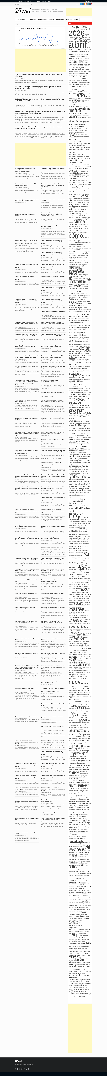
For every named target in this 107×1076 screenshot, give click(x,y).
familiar (84, 435)
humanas (78, 519)
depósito (87, 318)
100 (86, 27)
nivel (77, 674)
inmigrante (73, 539)
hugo (70, 519)
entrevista (75, 386)
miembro (70, 635)
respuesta (79, 838)
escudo (80, 392)
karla (75, 571)
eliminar (79, 366)
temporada (72, 928)
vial (89, 979)
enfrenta (80, 383)
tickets (84, 933)
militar (86, 637)
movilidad (74, 656)
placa (70, 740)
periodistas (83, 727)
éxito (81, 425)
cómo (76, 235)
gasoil (77, 467)
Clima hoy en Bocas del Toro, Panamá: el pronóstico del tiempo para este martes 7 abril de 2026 (52, 301)
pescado (81, 733)
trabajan (78, 943)
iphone (80, 555)
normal (85, 676)
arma (82, 113)
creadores (74, 284)
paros (77, 713)
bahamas (70, 143)
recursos (80, 822)
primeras (84, 771)
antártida (70, 98)
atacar (76, 126)
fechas (76, 439)
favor (83, 437)
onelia (70, 692)
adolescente (85, 60)
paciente (78, 702)
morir (71, 654)
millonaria (86, 640)
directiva (71, 343)
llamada (73, 588)
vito (74, 989)
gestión (77, 471)
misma (70, 646)
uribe (90, 964)
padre (86, 701)
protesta (80, 792)
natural (80, 668)
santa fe (87, 873)
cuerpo (78, 293)
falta (75, 436)
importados (78, 527)
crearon (83, 284)
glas (84, 473)
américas (82, 88)
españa (73, 394)
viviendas (84, 989)
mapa (82, 604)
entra (72, 385)
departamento (84, 316)
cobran (76, 224)
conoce (72, 254)
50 (76, 39)
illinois (83, 523)
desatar (85, 323)
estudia (77, 416)
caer (75, 172)
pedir (83, 719)
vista (86, 987)
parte (84, 713)
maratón (74, 605)
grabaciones (81, 479)
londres (78, 592)
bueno (71, 169)
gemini (70, 469)
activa (81, 53)
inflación (71, 536)
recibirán (80, 816)
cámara (75, 176)
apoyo (74, 104)
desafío (79, 320)
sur (74, 914)
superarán (71, 912)
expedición (84, 426)
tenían (84, 927)
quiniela (75, 807)
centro (75, 202)
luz (79, 596)
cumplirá (86, 295)
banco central (73, 147)
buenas (88, 166)
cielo (80, 209)
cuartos (75, 292)
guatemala (74, 486)
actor (81, 54)
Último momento (22, 19)
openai (85, 692)
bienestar (72, 156)
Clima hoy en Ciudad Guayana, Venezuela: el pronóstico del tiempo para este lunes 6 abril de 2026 (53, 476)
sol (69, 900)
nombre (82, 676)
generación (77, 469)
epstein (84, 386)
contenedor (82, 259)
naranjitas (88, 667)
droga (70, 355)
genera (73, 469)
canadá (71, 182)
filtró (90, 443)
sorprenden (71, 902)
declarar (81, 305)
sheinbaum (80, 890)
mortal (78, 654)
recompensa (84, 818)
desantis (88, 320)
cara (69, 189)
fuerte (75, 458)
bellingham (78, 152)
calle (70, 176)
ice (79, 521)
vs (86, 991)
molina (78, 649)
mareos (89, 605)
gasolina (81, 467)
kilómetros (77, 572)
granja (70, 483)
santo (82, 875)
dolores (76, 351)
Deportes (69, 19)
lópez (84, 592)
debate (78, 299)
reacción (79, 810)
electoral (78, 364)
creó (85, 286)
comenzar (80, 232)
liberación (77, 582)
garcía (70, 467)
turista (87, 958)
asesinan (87, 121)
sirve (70, 895)
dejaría (77, 311)
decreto (71, 307)
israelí (87, 557)
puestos (75, 803)
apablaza (87, 100)
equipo (77, 388)
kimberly (81, 573)
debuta (76, 301)
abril (78, 44)
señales (77, 884)
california (87, 175)
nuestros (85, 680)
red (84, 822)
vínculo (89, 983)
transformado (86, 946)
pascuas (75, 717)
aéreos (70, 66)
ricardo (72, 850)
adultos (87, 62)
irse (76, 557)
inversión (73, 550)
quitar (85, 807)
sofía (89, 897)
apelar (70, 103)
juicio (80, 566)
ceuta (87, 204)
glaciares (79, 473)
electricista (82, 364)
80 (89, 39)
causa (82, 198)
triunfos (83, 955)
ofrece (78, 690)
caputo (89, 188)
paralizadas (76, 711)
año (80, 95)
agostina (71, 69)
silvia (75, 893)
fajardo (76, 433)
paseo (79, 717)
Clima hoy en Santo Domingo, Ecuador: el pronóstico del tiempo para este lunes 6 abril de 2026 (27, 538)
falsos (72, 435)
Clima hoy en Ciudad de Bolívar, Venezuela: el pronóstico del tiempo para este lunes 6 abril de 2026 (27, 488)
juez (83, 564)
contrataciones (72, 262)
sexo (78, 888)
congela (77, 251)
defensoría (71, 309)
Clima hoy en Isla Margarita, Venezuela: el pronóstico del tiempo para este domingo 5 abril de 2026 (27, 765)
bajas (89, 143)
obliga (80, 685)
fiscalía (72, 448)
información (87, 536)
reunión (80, 844)
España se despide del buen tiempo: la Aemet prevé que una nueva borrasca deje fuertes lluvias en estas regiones (26, 452)
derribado (75, 320)
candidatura (76, 184)
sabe (71, 863)
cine (88, 213)
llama (70, 588)
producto (81, 780)
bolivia (71, 163)
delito (90, 311)
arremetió (84, 115)
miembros (74, 635)
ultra (75, 962)
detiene (86, 333)
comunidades (87, 242)
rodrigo (86, 854)
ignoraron (70, 523)
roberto (70, 854)
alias (84, 79)
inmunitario (78, 539)
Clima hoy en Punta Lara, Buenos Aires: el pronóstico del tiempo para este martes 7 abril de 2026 (26, 301)
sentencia (86, 884)
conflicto (72, 252)
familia (79, 435)
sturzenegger (75, 905)
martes (77, 609)
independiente (73, 534)
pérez (80, 725)
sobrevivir (74, 897)
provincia (73, 793)
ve (72, 971)
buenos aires (81, 168)
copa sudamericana (76, 270)
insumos (82, 541)
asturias (82, 125)
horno (83, 512)
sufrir (84, 909)
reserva (79, 834)
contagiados (77, 259)
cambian (89, 176)
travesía (73, 953)
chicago (70, 208)
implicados (80, 525)
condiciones (79, 246)
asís (80, 122)
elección (72, 364)
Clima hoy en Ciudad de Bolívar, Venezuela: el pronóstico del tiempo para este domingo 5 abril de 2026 (53, 765)
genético (70, 471)
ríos (78, 852)
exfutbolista (81, 423)
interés (71, 545)
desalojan (83, 320)
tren (86, 953)
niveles (81, 674)
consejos (70, 255)
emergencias (78, 370)
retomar (73, 844)
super (78, 911)
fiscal (84, 447)
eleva (70, 366)
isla (80, 557)
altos (70, 84)
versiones (86, 977)
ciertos (77, 213)
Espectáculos (60, 19)
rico (76, 850)
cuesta (82, 293)
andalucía (84, 91)
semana (74, 882)
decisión (79, 304)
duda (76, 355)
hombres (86, 508)
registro (79, 826)
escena (86, 390)
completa (76, 239)
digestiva (75, 339)
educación (72, 360)
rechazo (70, 816)
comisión (85, 234)
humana (74, 519)
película (81, 722)
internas (70, 548)
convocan (79, 264)
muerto (82, 658)
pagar (81, 703)
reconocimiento (77, 820)
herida (84, 495)
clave (85, 219)
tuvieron (70, 960)
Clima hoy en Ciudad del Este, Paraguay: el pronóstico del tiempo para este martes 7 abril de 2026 (26, 324)
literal (85, 586)
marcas (78, 605)
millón (79, 639)
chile (74, 208)
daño (86, 297)
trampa (70, 946)
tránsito (79, 948)
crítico (76, 290)
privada (86, 775)
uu (73, 968)
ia (72, 521)
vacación (76, 968)
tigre (89, 935)
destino (75, 329)
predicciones (81, 757)
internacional (75, 546)
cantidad (89, 184)
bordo (89, 162)
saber (75, 863)
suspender (84, 914)
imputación (88, 529)
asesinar (70, 122)
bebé (88, 151)
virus (77, 987)
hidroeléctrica (74, 500)
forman (86, 450)
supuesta (88, 912)
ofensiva (78, 688)
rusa (73, 861)
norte (71, 678)
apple (80, 104)
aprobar (84, 104)
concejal (70, 244)
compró (83, 240)
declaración (73, 305)
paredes (81, 711)
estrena (82, 415)
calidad (78, 175)
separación (71, 886)
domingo (80, 351)
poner (80, 750)
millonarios (71, 641)
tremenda (82, 953)
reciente (84, 816)
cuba (79, 292)
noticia (79, 678)
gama (80, 464)
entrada (78, 384)
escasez (83, 390)
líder (87, 584)
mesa (73, 629)
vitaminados (71, 989)
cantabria (84, 184)
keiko (86, 571)
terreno (73, 931)
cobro (82, 224)
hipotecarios (78, 502)
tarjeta (82, 918)
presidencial (81, 764)
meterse (89, 629)
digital (79, 339)
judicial (76, 565)
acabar (74, 49)
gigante (87, 471)
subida (86, 905)
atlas (70, 130)
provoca (89, 794)
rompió (74, 857)
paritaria (70, 713)
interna (78, 544)
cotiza (88, 280)
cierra (82, 211)
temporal (78, 927)
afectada (70, 67)
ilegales (79, 523)
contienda (87, 259)
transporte (78, 950)
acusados (78, 58)
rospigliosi (88, 857)
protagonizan (71, 792)
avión (89, 140)
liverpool (88, 586)
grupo (89, 483)
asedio (80, 119)
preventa (87, 769)
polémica (72, 748)
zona (80, 996)
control (82, 262)
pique (73, 738)
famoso (74, 437)
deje (80, 311)
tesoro (87, 931)
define (82, 309)
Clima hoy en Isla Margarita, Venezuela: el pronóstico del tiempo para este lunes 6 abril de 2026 (27, 476)
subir (70, 907)
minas (74, 641)
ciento (76, 211)
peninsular (83, 723)
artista (70, 119)
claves (71, 222)
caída (83, 173)
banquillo (74, 149)
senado (83, 883)
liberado (83, 582)
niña (70, 674)
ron (77, 857)
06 (75, 27)
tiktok (73, 937)
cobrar (80, 224)
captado (70, 187)
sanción (80, 871)
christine (75, 209)
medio (71, 623)
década (80, 301)
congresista (81, 251)
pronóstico (78, 786)
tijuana (70, 937)
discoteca (88, 342)
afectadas (75, 68)
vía (75, 979)
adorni (78, 61)
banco (84, 145)
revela (71, 846)
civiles (76, 217)
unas (77, 962)
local (70, 592)
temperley (85, 926)
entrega (87, 385)
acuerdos (83, 56)
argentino (75, 111)
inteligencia (76, 543)
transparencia (72, 950)
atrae (75, 130)
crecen (86, 284)
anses (87, 96)
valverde (88, 969)
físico (77, 449)
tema (79, 922)
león (74, 580)
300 (85, 37)
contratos (77, 262)
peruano (71, 733)
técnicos (73, 920)
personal (81, 731)
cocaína (86, 224)
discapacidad (83, 343)
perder (74, 725)
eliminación (75, 366)
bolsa (74, 162)
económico (82, 357)
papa (81, 710)
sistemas (81, 895)
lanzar (75, 578)
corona (83, 274)
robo (73, 854)
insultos (78, 541)
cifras (82, 213)
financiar (88, 445)
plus (89, 743)
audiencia (79, 130)
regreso (71, 828)
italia (70, 559)
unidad (84, 962)
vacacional (80, 968)
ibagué (74, 521)
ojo (84, 690)
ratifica (73, 810)
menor (71, 625)
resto (83, 838)
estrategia (71, 415)
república (85, 831)
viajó (87, 979)
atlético (72, 130)
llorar (78, 590)
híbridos (70, 500)
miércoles (81, 635)
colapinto (71, 226)
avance (86, 138)
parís (90, 711)
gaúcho (89, 467)
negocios (84, 670)
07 (78, 27)
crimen (70, 288)
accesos (70, 51)
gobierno (78, 476)
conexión (84, 248)
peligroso (89, 722)
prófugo (70, 782)
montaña (71, 650)
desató (89, 323)
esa (89, 388)
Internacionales (42, 19)
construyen (71, 257)
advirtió (87, 64)
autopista (85, 136)
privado (71, 777)
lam (76, 576)
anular (70, 100)
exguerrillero (87, 423)
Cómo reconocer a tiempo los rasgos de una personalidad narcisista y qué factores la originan (26, 214)
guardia (75, 484)
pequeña (70, 725)
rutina (86, 861)
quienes (85, 805)
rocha (78, 854)
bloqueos (76, 158)
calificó (82, 175)
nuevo (76, 682)
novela (83, 678)
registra (71, 826)
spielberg (77, 903)
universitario (80, 964)
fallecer (79, 433)
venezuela (75, 975)
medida (84, 621)
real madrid (78, 812)
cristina (82, 288)
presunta (84, 767)
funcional (76, 460)
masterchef (83, 614)
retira (88, 842)
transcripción (75, 946)
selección (82, 880)
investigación (85, 550)
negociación (75, 670)
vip (72, 987)
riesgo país (87, 850)
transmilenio (84, 948)
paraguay (71, 712)
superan (85, 911)
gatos (87, 467)
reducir (70, 824)
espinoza (71, 398)
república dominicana (77, 833)
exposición (83, 430)
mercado (81, 626)
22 (73, 37)
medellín (72, 619)
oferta (81, 688)
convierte (71, 264)
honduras (77, 510)
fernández (83, 441)
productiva (75, 780)
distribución (79, 346)
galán (70, 464)
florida (81, 449)
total (74, 941)
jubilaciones (71, 564)
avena (82, 140)
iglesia (89, 521)
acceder (84, 49)
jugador (71, 567)
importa (84, 525)
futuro (79, 462)
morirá (75, 654)
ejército (77, 363)
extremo (88, 431)
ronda (79, 857)
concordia (74, 244)
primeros (82, 773)
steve (84, 903)
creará (80, 284)
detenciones (82, 331)
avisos (74, 141)
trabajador (73, 943)
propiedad (78, 788)
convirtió (75, 264)
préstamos (74, 767)
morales (79, 652)
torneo (88, 939)
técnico (70, 920)
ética (81, 418)
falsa (70, 435)
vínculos (71, 985)
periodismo (72, 727)
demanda (76, 313)
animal (85, 93)
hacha (73, 492)
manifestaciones (72, 602)
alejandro (72, 77)
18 (86, 29)
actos (89, 54)
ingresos (86, 538)
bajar (85, 143)
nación (77, 665)
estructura (73, 416)
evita (70, 423)
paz (71, 720)
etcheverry (78, 418)
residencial (89, 834)
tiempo (75, 935)
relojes (88, 827)
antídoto (80, 98)
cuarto (70, 292)
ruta (82, 861)
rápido (87, 809)
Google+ (86, 4)
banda (89, 147)
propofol (86, 788)
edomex (86, 359)
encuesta (88, 379)
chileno (77, 208)
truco (86, 955)
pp (87, 752)
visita (83, 987)
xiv (83, 994)
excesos (77, 423)
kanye (72, 571)
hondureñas (83, 509)
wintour (77, 994)
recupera (70, 822)
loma (75, 592)
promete (87, 784)
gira (72, 473)
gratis (73, 483)
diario (78, 337)
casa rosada (73, 196)
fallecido (83, 433)
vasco (70, 971)
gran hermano (74, 481)
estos (88, 412)
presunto (70, 769)
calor (72, 176)
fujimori (82, 458)
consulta (85, 257)
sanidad (71, 873)
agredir (75, 69)
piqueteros (76, 738)
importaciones (71, 527)
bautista (81, 151)
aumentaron (81, 132)
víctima (72, 981)
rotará (72, 859)
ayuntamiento (85, 141)
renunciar (81, 829)
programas (83, 782)
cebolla (75, 200)
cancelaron (83, 182)
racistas (73, 809)
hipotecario (71, 501)
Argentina (44, 1)
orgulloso (85, 697)
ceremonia (76, 204)
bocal (86, 158)
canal (74, 182)
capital (82, 186)
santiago (76, 875)
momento (86, 648)
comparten (71, 238)
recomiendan (78, 818)
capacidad (78, 186)
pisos (83, 738)
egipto (70, 362)
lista (82, 586)
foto (78, 452)
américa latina (77, 88)
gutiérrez (87, 488)
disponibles (87, 344)
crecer (89, 284)
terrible (76, 931)
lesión (76, 580)
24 (76, 37)
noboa (84, 674)
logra (73, 592)
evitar (73, 423)
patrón (89, 717)
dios (77, 341)
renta (70, 829)
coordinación (76, 266)
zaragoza (70, 996)
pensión (87, 724)
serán (75, 886)
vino (74, 985)
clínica (87, 222)
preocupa (83, 758)
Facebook (83, 4)
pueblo (84, 799)
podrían (88, 746)
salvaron (73, 869)
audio (83, 130)
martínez (87, 610)
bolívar (86, 161)
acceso (89, 49)
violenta (70, 987)
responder (84, 836)
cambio (73, 178)
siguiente (89, 892)
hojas (88, 506)
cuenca (83, 292)
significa (84, 892)
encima (75, 377)
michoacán (85, 633)
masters (87, 614)
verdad (74, 978)
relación (85, 827)
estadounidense (85, 405)
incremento (77, 532)
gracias (86, 479)
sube (83, 905)
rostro (70, 859)
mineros (87, 641)
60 (81, 39)
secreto (70, 876)
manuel (77, 604)
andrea (72, 93)
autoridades (73, 138)
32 (88, 37)
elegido (86, 364)
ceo (82, 202)
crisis (78, 288)
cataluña (74, 198)
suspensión (78, 916)
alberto (74, 73)
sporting (80, 903)
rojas (78, 856)
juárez (87, 563)
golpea (71, 479)
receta (71, 814)
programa (76, 782)
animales (89, 93)
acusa (88, 56)
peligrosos (71, 723)
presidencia (73, 764)
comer (85, 232)
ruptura (70, 861)
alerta (82, 77)
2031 (70, 37)
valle (81, 970)
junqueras (71, 569)
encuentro (83, 379)
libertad (87, 582)
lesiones (79, 580)
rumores (87, 859)
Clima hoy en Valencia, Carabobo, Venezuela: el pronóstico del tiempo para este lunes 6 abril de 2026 (53, 499)
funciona (71, 460)
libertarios (71, 584)
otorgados (88, 699)
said (79, 863)
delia (82, 311)
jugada (87, 565)
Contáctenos (89, 1)
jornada (85, 561)
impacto (75, 525)
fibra (81, 443)
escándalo (77, 390)
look (81, 592)
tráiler (82, 944)
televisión (73, 922)
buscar (73, 170)
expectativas (79, 426)
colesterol (71, 228)
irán (87, 554)
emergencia (72, 370)
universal (88, 962)
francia (71, 454)
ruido (79, 859)
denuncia (85, 314)
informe (70, 538)
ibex (77, 521)
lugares (80, 594)
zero (77, 996)
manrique (81, 602)
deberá (85, 299)
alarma (89, 71)
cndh (70, 224)
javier (87, 559)
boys (78, 164)
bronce (73, 166)
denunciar (73, 317)
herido (72, 497)
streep (70, 905)
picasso (78, 736)
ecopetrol (73, 359)
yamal (86, 994)
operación (73, 694)
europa (77, 421)
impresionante (71, 529)
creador (70, 284)
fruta (89, 456)
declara (89, 303)
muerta (88, 656)
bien (83, 154)
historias (77, 503)
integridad (86, 541)
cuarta (88, 290)
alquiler (85, 80)
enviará (79, 386)
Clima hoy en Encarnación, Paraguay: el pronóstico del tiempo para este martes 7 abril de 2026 (52, 324)
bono (81, 162)
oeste (74, 688)
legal (89, 578)
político (70, 750)
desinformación (73, 327)
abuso (70, 49)
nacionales (71, 667)
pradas (71, 755)
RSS (84, 4)
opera (89, 692)
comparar (63, 48)
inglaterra (74, 538)
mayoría (81, 617)
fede (79, 439)
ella (69, 368)
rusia (76, 861)
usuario (88, 966)
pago (86, 704)
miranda (77, 645)
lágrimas (70, 576)
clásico (72, 219)
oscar (81, 699)
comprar (78, 241)
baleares (74, 145)
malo (81, 598)
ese (90, 392)
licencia (80, 584)
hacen (89, 490)
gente (73, 471)
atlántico (87, 128)
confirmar (78, 250)
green (80, 483)
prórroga (80, 790)
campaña (73, 180)
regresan (86, 826)
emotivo (77, 371)
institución (74, 541)
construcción (85, 255)
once (87, 690)
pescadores (85, 733)
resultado (76, 841)
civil (74, 217)
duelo (79, 355)
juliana (85, 567)
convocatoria (84, 264)
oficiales (70, 690)
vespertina (71, 979)
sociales (82, 897)
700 (88, 39)
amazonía (87, 84)
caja (86, 173)
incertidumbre (83, 531)
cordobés (80, 274)
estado (80, 400)
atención (79, 128)
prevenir (82, 769)
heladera (78, 495)
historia (72, 503)
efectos (87, 360)
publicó (81, 799)
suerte (78, 909)
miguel (70, 637)
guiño (77, 488)
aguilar (79, 71)
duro (72, 357)
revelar (86, 845)
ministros (81, 643)
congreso (87, 252)
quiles (70, 807)
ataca (74, 126)
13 (76, 29)
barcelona (85, 149)
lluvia (83, 590)
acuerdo (77, 56)
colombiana (86, 228)
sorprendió (76, 902)
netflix (70, 672)
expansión (71, 426)
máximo (88, 615)
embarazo (80, 368)
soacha (70, 897)
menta (88, 625)
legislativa (71, 580)
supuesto (71, 914)
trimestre (78, 955)
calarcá (71, 175)
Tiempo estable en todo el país (49, 812)
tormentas (84, 939)
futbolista (75, 462)
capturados (80, 187)
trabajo (87, 942)
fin (70, 445)
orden (89, 696)
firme (81, 447)
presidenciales (71, 765)
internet (74, 548)
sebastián (87, 875)
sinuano (88, 893)
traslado (79, 951)
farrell (80, 437)
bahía (74, 143)
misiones (87, 645)
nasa (76, 668)
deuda (71, 335)
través (70, 953)
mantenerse (71, 604)
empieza (81, 371)
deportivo (84, 318)
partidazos (71, 715)
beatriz (84, 151)
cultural (78, 295)
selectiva (86, 880)
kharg (70, 572)
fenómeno (77, 441)
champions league (78, 206)
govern (77, 479)
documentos (76, 349)
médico (77, 620)
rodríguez (73, 856)
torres (71, 941)
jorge (79, 561)
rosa (82, 857)
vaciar (86, 968)
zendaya (74, 996)
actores (86, 54)
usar (79, 966)
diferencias (71, 339)
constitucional (80, 255)
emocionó (73, 371)
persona (74, 730)
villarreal (86, 983)
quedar (71, 805)
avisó (72, 141)
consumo (72, 259)
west (70, 995)
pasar (71, 717)
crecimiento (71, 286)
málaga (74, 598)
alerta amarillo (88, 77)
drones (73, 355)
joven (74, 562)
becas (73, 152)
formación (81, 450)
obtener (79, 686)
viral (75, 987)
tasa (86, 918)
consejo (85, 253)
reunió (76, 844)
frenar (85, 454)
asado (73, 119)
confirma (71, 250)
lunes (74, 596)
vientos (76, 983)
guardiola (85, 484)
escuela (85, 392)
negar (70, 670)
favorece (85, 437)
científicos (72, 211)
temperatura (73, 924)
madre (83, 596)
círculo (73, 215)
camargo (80, 177)
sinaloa (84, 894)
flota (85, 449)
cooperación (71, 266)
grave (77, 483)
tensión (72, 929)
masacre (77, 612)
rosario (84, 857)
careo (81, 190)
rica (88, 848)
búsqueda (83, 171)
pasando (89, 715)
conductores (78, 248)
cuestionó (71, 295)
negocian (80, 670)
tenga (81, 927)
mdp (85, 617)
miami (81, 633)
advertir (76, 64)
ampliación (87, 90)
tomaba (72, 939)
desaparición (72, 324)
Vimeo (88, 4)
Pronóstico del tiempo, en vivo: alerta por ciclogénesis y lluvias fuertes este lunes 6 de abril (52, 418)
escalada (71, 390)
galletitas (73, 464)
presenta (75, 762)
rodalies (83, 854)
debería (88, 299)
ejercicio (73, 362)
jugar (74, 567)
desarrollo (78, 324)
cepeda (86, 202)
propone (70, 790)
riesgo (80, 850)
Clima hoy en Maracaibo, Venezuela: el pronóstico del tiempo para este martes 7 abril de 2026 (26, 278)
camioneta (87, 179)
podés (85, 746)
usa (77, 966)
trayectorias (77, 953)
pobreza (70, 746)
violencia (84, 985)
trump (74, 957)
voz (84, 991)
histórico (72, 505)
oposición (85, 696)
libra (74, 584)
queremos (81, 805)
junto (78, 569)
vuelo (71, 993)
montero (71, 652)
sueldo (78, 907)
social (78, 897)
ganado (83, 464)
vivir (88, 989)
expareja (74, 426)
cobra (72, 224)
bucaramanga (83, 166)
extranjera (80, 431)
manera (87, 600)
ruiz (81, 859)
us (75, 966)
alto (88, 82)
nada (80, 667)
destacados (71, 329)
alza (83, 84)
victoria (77, 981)
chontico (86, 207)
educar (81, 360)
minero (84, 641)
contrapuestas (83, 260)
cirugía (76, 215)
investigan (77, 552)
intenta (83, 543)
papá (84, 710)
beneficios (72, 154)
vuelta (75, 993)
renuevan (73, 829)
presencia (71, 762)
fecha (71, 439)
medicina (70, 621)
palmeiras (87, 706)
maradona (71, 605)
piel (84, 736)
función (85, 458)
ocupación (71, 688)
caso (84, 196)
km (90, 573)
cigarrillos (85, 213)
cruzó (85, 290)
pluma (86, 743)
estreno (87, 415)
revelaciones (76, 846)
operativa (87, 694)
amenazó (71, 88)
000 (71, 27)
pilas (86, 736)
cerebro (71, 204)
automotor (76, 136)
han (80, 494)
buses (79, 171)
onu (78, 692)
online (75, 692)
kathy (80, 571)
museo (70, 665)
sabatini (89, 861)
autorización (81, 138)
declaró (85, 305)
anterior (73, 98)
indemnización (82, 532)
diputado (81, 341)
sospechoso (71, 903)
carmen (76, 192)
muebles (83, 656)
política (89, 748)
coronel (86, 274)
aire (85, 71)
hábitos (76, 490)
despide (80, 327)
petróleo (86, 735)
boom (84, 162)
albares (70, 73)
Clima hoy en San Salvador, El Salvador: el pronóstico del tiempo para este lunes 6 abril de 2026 (53, 526)
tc (88, 918)
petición (75, 735)
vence (71, 973)
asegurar (74, 120)
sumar (73, 911)
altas (81, 82)
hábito (72, 490)
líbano (73, 582)
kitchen (86, 573)
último (71, 962)
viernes (80, 983)
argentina (82, 108)
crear (77, 284)
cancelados (78, 182)
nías (77, 672)
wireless (80, 994)
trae (73, 944)
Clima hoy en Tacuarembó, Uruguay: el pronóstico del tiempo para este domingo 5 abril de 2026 (27, 742)
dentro (79, 315)
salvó (76, 869)
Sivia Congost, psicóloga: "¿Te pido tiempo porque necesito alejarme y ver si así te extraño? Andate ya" (26, 623)
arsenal (87, 115)
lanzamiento (71, 578)
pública (70, 799)
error (83, 388)
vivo (71, 990)
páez (70, 704)
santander (71, 875)
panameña (88, 708)
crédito (77, 285)
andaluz (88, 91)
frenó (90, 454)
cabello (86, 171)
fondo (88, 449)
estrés (70, 416)
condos (83, 246)
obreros (75, 686)
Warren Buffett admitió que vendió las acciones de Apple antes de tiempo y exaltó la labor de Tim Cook (27, 418)
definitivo (89, 309)
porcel (70, 752)
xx (84, 994)
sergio (78, 886)
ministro (77, 643)
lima (73, 586)
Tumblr (90, 4)
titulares (86, 937)
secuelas (77, 876)
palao (80, 706)
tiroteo (81, 937)
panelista (74, 709)
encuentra (72, 379)
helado (81, 495)
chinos (80, 207)
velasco (83, 971)
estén (84, 413)
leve (86, 580)
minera (81, 641)
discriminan (71, 344)
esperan (85, 396)
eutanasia (87, 421)
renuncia (77, 829)
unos (84, 964)
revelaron (70, 848)
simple (80, 893)
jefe (69, 561)
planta (84, 740)
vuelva (78, 993)
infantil (87, 534)
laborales (84, 574)
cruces (82, 290)
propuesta (75, 790)
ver (70, 977)
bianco (80, 154)
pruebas (71, 798)
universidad (73, 964)
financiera (71, 447)
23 (74, 37)
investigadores (72, 552)
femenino (73, 441)
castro (89, 196)
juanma (84, 562)
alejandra (85, 75)
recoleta (71, 818)
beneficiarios (83, 152)
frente (72, 456)
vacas (84, 968)
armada (86, 113)
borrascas (74, 164)
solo (77, 899)
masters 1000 (73, 615)
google (74, 479)
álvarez (77, 84)
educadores (77, 360)
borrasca (70, 164)
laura (79, 578)
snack (90, 895)
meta (76, 629)
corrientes (75, 276)
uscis (81, 966)
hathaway (85, 494)
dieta (83, 337)
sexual (81, 888)
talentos (87, 916)
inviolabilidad (71, 555)
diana (75, 337)
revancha (84, 844)
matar (78, 615)
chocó (83, 207)
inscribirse (83, 539)
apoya (89, 102)
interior (75, 545)
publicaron (74, 799)
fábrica (70, 433)
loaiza (88, 590)
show (85, 890)
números (72, 685)
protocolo (86, 792)
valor (84, 970)
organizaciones (79, 698)
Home (16, 1074)
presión (87, 765)
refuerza (83, 824)
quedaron (76, 805)
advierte (82, 64)
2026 (77, 33)
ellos (72, 368)
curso (89, 295)
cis (78, 215)
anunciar (76, 100)
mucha (80, 656)
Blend (38, 1)
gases (74, 467)
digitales (84, 339)
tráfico (75, 944)
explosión (74, 430)
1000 (89, 27)
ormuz (77, 700)
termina (81, 929)
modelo (86, 647)
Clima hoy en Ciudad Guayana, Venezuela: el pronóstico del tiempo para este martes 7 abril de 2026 (52, 266)
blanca (80, 156)
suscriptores (77, 914)
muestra (88, 658)
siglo (81, 892)
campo (85, 180)
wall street (83, 993)
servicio (87, 886)
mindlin (77, 641)
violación (78, 985)
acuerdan (73, 56)
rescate (74, 834)
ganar (84, 465)
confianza (88, 248)
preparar (81, 760)
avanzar (72, 139)
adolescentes (71, 62)
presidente (80, 765)
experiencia (72, 428)
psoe (88, 798)
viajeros (84, 979)
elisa (84, 366)
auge (86, 130)
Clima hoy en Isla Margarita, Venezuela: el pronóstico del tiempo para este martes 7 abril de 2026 (52, 254)
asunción (70, 126)
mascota (78, 614)
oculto (86, 687)
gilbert (70, 473)
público (78, 799)
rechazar (82, 814)
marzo (73, 612)
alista (70, 80)
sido (73, 892)
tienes (83, 935)
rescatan (70, 834)
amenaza (76, 86)
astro (87, 122)
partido (76, 715)
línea (80, 586)
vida (81, 981)
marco (86, 605)
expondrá (78, 430)
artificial (89, 117)
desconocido (74, 325)
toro (69, 941)
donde (83, 353)
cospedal (88, 278)
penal (74, 724)
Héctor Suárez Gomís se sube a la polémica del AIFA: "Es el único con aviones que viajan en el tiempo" (53, 667)
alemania (77, 77)
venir (83, 975)
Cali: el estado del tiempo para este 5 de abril (52, 726)
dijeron (88, 339)
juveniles (89, 569)
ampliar (70, 91)
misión (81, 645)
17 (84, 29)
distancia (73, 346)
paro (74, 714)
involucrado (76, 555)
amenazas (83, 86)
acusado (72, 58)
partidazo (88, 713)
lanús (81, 576)
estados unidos (75, 403)
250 (77, 37)
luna (89, 594)
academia (78, 49)
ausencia (84, 134)
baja (82, 143)
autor (88, 136)
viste (88, 987)
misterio (73, 647)
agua (76, 71)
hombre (78, 507)
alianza (79, 79)
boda (89, 158)
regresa (82, 826)
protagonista (85, 790)
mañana (75, 600)
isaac (78, 557)
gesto (81, 471)
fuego (70, 458)
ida (81, 521)
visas (80, 987)
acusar (87, 58)
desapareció (81, 322)
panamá (81, 707)
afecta (87, 66)
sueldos (83, 907)
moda (82, 647)
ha (70, 490)
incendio (75, 530)
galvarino (77, 464)
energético (71, 381)
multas (80, 661)
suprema (78, 912)
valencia (77, 970)
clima (79, 221)
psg (74, 797)
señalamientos (72, 884)
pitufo (85, 738)
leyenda (70, 582)
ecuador (79, 359)
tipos (75, 937)
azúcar (89, 141)
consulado (80, 257)
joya (78, 563)
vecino (75, 971)
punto (83, 803)
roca (75, 854)
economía (77, 357)
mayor (71, 617)
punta (79, 803)
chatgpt (87, 206)
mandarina (80, 600)
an (76, 91)
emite (70, 371)
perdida (77, 725)
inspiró (70, 541)
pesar (74, 733)
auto (71, 135)
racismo (70, 809)
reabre (76, 811)
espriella (86, 398)
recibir (75, 816)
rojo (81, 856)
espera (76, 396)
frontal (79, 456)
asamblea (77, 119)
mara (88, 604)
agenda (82, 67)
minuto (85, 643)
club (89, 222)
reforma (77, 824)
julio (89, 567)
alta (78, 82)
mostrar (82, 654)
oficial (86, 688)
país (76, 705)
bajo (71, 145)
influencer (77, 536)
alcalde (79, 73)
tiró (77, 937)
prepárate (88, 760)
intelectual (71, 543)
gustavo (82, 488)
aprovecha (88, 104)
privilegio (75, 777)
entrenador (71, 386)
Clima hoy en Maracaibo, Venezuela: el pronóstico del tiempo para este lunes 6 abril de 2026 (27, 511)
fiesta (84, 443)
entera (70, 385)
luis (83, 594)
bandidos (70, 149)
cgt (88, 204)
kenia (88, 571)
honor (87, 509)
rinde (73, 852)
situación (85, 895)
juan (81, 563)
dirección (86, 341)
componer (85, 238)
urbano (87, 964)
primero (74, 773)
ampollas (74, 91)
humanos (87, 519)
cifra (80, 213)
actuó (70, 56)
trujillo (89, 955)
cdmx (71, 200)
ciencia (83, 209)
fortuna (74, 452)
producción (71, 780)
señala (88, 883)
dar (71, 299)
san (78, 869)
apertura (78, 102)
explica (87, 428)
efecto (84, 360)
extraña (76, 431)
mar (85, 604)
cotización (77, 282)
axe (77, 141)
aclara (87, 51)
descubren (81, 325)
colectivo (83, 226)
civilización (80, 217)
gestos (83, 471)
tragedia (79, 944)
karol (77, 571)
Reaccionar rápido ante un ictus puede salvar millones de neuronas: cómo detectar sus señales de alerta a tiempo (52, 214)
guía (74, 488)
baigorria (78, 143)
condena (79, 244)
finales (85, 445)
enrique (84, 383)
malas (78, 598)
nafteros (84, 667)
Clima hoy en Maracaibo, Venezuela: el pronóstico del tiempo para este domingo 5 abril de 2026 (53, 789)
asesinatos (74, 122)
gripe (86, 482)
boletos (79, 161)
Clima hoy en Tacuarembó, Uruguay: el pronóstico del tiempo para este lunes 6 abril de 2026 (53, 464)
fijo (88, 443)
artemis (73, 116)
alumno (73, 84)
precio (78, 754)
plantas (87, 740)
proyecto (80, 795)
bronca (70, 166)
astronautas (74, 124)
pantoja (77, 709)
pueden (72, 801)
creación (88, 282)
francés (84, 452)
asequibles (82, 121)
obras (72, 686)
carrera (85, 191)
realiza (82, 812)
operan (83, 694)
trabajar (82, 943)
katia (83, 571)
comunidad (78, 242)
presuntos (76, 769)
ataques (72, 128)
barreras (74, 151)
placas (73, 740)
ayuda (80, 141)
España (49, 1)
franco (75, 454)
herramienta (86, 497)
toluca (89, 937)
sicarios (70, 892)
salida (78, 865)
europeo (81, 421)
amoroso (79, 90)
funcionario (82, 460)
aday (70, 60)
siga (79, 892)
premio (77, 758)
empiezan (85, 371)
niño (73, 674)
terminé (70, 931)
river (82, 852)
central (71, 202)
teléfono (83, 920)
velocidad (88, 971)
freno (88, 454)
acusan (83, 58)
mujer (73, 660)
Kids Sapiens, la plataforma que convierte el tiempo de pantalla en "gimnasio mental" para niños (52, 402)
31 (86, 37)
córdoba (73, 274)
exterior (87, 430)
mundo (82, 662)
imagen (88, 523)
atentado (84, 128)
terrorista (84, 931)
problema (73, 778)
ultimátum (79, 959)
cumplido (82, 295)
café (79, 173)
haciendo (81, 492)
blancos (87, 156)
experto (78, 428)
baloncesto (79, 145)
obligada (88, 685)
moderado (75, 648)
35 (89, 37)
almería (78, 80)
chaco (70, 206)
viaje (81, 979)
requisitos (87, 833)
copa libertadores (76, 267)
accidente (76, 51)
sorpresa (80, 902)
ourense (70, 701)
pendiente (78, 724)
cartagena (71, 194)
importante (83, 527)
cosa (84, 278)
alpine (82, 80)
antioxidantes (85, 98)
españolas (88, 394)
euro (72, 420)
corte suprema (78, 278)
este (75, 411)
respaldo (75, 836)
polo (77, 750)
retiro (70, 844)
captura (75, 188)
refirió (73, 824)
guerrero (71, 488)
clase (70, 219)
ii (73, 523)
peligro (85, 722)
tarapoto (73, 918)
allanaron (73, 80)
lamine (78, 576)
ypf (88, 995)
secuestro (86, 877)
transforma (82, 946)
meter (85, 629)
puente (86, 801)
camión (83, 179)
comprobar (87, 240)
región (87, 824)
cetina (84, 204)
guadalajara (71, 484)
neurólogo (74, 672)
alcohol (77, 75)
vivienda (78, 989)
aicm (82, 71)
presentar (80, 762)
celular (88, 200)
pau (69, 720)
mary (70, 612)
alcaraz (73, 75)
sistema (75, 895)
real (74, 812)
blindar (71, 158)
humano (82, 519)
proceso (87, 779)
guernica (81, 486)
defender (75, 307)
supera (81, 911)
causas (86, 198)
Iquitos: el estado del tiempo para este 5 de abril (27, 716)
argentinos (74, 113)
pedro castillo (72, 722)
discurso (75, 344)
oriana (89, 697)
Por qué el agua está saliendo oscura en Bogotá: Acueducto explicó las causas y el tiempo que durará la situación (25, 170)
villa (83, 983)
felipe (70, 441)
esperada (81, 396)
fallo (87, 433)
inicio (70, 539)
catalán (70, 198)
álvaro (81, 84)
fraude (81, 454)
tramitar (84, 944)
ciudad (82, 215)
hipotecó (85, 502)
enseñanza (88, 382)
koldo (71, 574)
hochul (83, 506)
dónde (78, 353)
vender (83, 973)
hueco (82, 517)
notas (74, 678)
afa (84, 65)
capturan (85, 187)
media (76, 619)
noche (72, 676)
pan (76, 708)
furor (88, 460)
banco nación (83, 147)
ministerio (72, 643)
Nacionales (32, 19)
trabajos (70, 944)
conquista (77, 253)
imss (70, 531)
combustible (79, 230)
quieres (88, 805)
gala (89, 462)
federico (87, 439)
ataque (81, 126)
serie (82, 886)
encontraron (82, 377)
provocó (70, 796)
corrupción (82, 276)
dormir (87, 353)
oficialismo (74, 690)
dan (75, 297)
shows (88, 890)
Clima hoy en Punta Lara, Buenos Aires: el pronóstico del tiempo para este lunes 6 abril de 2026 (53, 511)
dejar (71, 311)
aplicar (86, 102)
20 (88, 29)
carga (84, 190)
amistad (88, 88)
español (82, 394)
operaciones (79, 694)
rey (86, 848)
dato (75, 299)
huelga (86, 517)
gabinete (85, 462)
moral (75, 652)
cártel (75, 194)
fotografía (81, 452)
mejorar (80, 623)
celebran (82, 200)
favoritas (89, 437)
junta (74, 569)
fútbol (70, 462)
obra (69, 686)
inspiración (88, 539)
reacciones (71, 812)
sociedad (86, 897)
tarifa (79, 918)
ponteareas (84, 750)
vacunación (71, 969)
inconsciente (72, 532)
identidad (84, 521)
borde (86, 162)
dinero (72, 340)
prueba (86, 796)
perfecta (84, 725)
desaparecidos (74, 322)
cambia (85, 176)
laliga (73, 576)
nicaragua (80, 672)
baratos (78, 149)
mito (79, 646)
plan (77, 740)
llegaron (89, 588)
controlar (86, 262)
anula (89, 98)
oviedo (73, 701)
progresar (87, 782)
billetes (77, 156)
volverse (75, 991)
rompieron (71, 857)
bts (79, 166)
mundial (73, 662)
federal (82, 439)
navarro (83, 668)
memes (88, 623)
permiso (71, 729)
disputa (70, 346)
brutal (76, 166)
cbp (89, 198)
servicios (70, 888)
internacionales (85, 547)
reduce (88, 822)
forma (76, 450)
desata (82, 323)
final (81, 444)
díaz (81, 337)
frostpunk (86, 456)
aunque (80, 134)
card (78, 190)
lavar (82, 578)
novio (86, 678)
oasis (77, 685)
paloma (70, 708)
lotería (70, 594)
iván (75, 559)
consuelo (75, 257)
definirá (85, 309)
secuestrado (81, 876)
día (80, 334)
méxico (74, 632)
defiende (77, 309)
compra (72, 241)
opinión (81, 696)
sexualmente (72, 890)
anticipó (77, 98)
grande (87, 481)
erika (81, 388)
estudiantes (82, 416)
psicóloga (78, 798)
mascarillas (72, 614)
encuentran (77, 379)
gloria (86, 473)
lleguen (70, 590)
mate (81, 615)
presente (89, 762)
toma (70, 939)
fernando (72, 443)
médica (81, 619)
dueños (87, 355)
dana (78, 297)
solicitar (72, 900)
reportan (74, 831)
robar (88, 852)
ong (72, 692)
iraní (70, 557)
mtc (78, 656)
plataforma (76, 742)
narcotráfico (71, 668)
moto (90, 654)
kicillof (73, 573)
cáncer (88, 182)
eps (82, 386)
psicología (83, 798)
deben (82, 299)
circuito (70, 215)
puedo (81, 801)
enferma (81, 381)
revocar (74, 848)
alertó (73, 79)
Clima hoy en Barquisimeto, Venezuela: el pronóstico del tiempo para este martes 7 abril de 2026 (52, 242)
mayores (76, 617)
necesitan (87, 668)
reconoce (71, 820)
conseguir (81, 253)
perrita (81, 729)
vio (75, 985)
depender (80, 318)
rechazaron (86, 814)
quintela (81, 807)
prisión (78, 775)
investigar (81, 552)
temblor (82, 922)
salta (86, 865)
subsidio (74, 907)
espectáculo (71, 396)
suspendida (71, 916)
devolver (75, 335)
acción (83, 51)
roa (85, 852)
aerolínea (74, 66)
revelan (80, 846)
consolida (74, 255)
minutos (70, 645)
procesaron (81, 779)
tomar (76, 939)
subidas (89, 905)
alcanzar (70, 75)
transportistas (73, 951)
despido (84, 327)
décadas (84, 301)
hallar (88, 492)
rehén (75, 827)
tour (77, 941)
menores (75, 625)
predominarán (72, 758)
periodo (88, 727)
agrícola (88, 69)
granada (82, 481)
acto (79, 54)
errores (87, 388)
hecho (70, 495)
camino (78, 179)
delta (73, 313)
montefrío (84, 650)
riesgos (70, 852)
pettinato (74, 736)
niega (85, 672)
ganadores (73, 466)
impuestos (77, 529)
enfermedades (73, 383)
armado (70, 115)
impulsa (82, 529)
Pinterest (91, 4)
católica (78, 198)
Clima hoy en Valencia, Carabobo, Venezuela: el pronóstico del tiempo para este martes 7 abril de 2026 (53, 289)
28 (80, 37)
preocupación (73, 760)
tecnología (78, 920)
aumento (73, 134)
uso (84, 966)
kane (70, 571)
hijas (79, 500)
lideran (70, 586)
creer (83, 286)
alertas (70, 79)
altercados (84, 82)
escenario (72, 392)
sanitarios (75, 873)
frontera (82, 456)
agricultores (71, 71)
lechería (85, 578)
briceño (85, 164)
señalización (81, 884)
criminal (73, 288)
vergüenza (82, 977)
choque (71, 209)
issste (90, 557)
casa (80, 193)
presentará (85, 762)
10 (82, 27)
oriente (72, 699)
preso (70, 767)
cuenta (72, 293)
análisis (80, 91)
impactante (71, 525)
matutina (84, 615)
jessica (72, 561)
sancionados (84, 871)
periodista (78, 727)
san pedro (71, 871)
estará (87, 407)
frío (77, 456)
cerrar (80, 204)
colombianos (72, 230)
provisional (84, 794)
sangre (89, 871)
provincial (80, 794)
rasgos (70, 810)
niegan (88, 672)
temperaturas (76, 925)
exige (77, 425)
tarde (76, 918)
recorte (88, 820)
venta (86, 975)
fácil (73, 434)
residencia (84, 834)
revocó (78, 848)
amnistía (70, 90)
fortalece (71, 452)
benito (78, 154)
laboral (79, 575)
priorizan (74, 775)
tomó (79, 939)
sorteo (86, 901)
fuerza (79, 458)
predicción (72, 757)
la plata (75, 574)
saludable (81, 868)
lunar (70, 596)
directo (75, 342)
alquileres (72, 82)
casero (79, 196)
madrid (88, 596)
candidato (71, 184)
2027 (87, 35)
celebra (78, 200)
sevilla (74, 888)
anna (72, 96)
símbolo (77, 893)
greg (84, 483)
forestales (72, 451)
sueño (71, 909)
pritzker (83, 775)
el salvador (86, 362)
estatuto (82, 409)
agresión (79, 69)
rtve (76, 859)
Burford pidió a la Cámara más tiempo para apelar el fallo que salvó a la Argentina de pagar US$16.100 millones (40, 112)
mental (72, 627)
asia (78, 122)
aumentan (71, 132)
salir (83, 864)
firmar (78, 447)
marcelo (82, 606)
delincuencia (85, 311)
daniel (82, 297)
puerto (71, 803)
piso (80, 738)
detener (72, 332)
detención (76, 331)
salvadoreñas (86, 868)
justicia (83, 569)
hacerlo (70, 492)
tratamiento (87, 951)
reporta (70, 831)
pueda (88, 799)
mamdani (88, 598)
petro (80, 734)
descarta (70, 325)
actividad (71, 54)
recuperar (74, 822)
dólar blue (71, 351)
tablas (84, 916)
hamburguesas (75, 494)
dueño (83, 355)
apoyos (77, 104)
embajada (76, 368)
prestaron (79, 767)
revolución (82, 848)
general (82, 469)
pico (82, 736)
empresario (86, 375)
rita (80, 852)
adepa (73, 60)
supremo (83, 913)
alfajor (76, 79)
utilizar (70, 968)
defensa (80, 307)
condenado (72, 246)
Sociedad (51, 19)
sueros (75, 909)
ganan (79, 466)
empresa (75, 375)
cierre (72, 213)
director (78, 342)
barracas (70, 151)
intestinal (80, 548)
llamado (77, 588)
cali (74, 175)
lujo (85, 594)
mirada (74, 645)
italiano (72, 559)
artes (79, 117)
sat (84, 875)
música (73, 665)
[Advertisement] (79, 12)
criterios (70, 290)
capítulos (86, 186)
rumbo (83, 859)
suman (70, 911)
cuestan (86, 293)
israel (84, 557)
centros (79, 202)
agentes (87, 67)
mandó (84, 600)
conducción (72, 248)
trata (82, 951)
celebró (85, 200)
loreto (87, 592)
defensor (85, 307)
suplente (74, 912)
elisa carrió (87, 366)
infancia (84, 534)
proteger (76, 792)
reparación (86, 829)
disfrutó (78, 344)
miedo (89, 633)
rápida (85, 809)
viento (71, 983)
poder (78, 745)
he (88, 494)
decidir (88, 301)
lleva (73, 590)
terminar (87, 929)
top (80, 939)
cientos (79, 211)
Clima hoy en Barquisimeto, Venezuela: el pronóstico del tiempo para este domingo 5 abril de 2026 (53, 753)
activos (76, 54)
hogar (86, 505)
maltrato (84, 598)
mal (70, 598)
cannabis (80, 184)
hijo (82, 499)
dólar (84, 348)
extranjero (85, 431)
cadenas (71, 173)
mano (77, 602)
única (80, 962)
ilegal (75, 523)
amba (70, 86)
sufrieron (81, 909)
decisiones (84, 303)
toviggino (79, 941)
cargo (87, 189)
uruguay (71, 966)
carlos (71, 191)
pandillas (70, 709)
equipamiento (71, 388)
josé (70, 563)
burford (89, 168)
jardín (83, 559)
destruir (79, 329)
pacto (82, 701)
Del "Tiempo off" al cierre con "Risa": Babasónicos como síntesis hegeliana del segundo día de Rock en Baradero (51, 623)
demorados (74, 315)
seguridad (72, 880)
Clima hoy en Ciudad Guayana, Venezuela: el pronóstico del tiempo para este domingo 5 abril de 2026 (27, 777)
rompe (85, 856)
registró (75, 826)
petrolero (70, 736)
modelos (71, 649)
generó (86, 469)
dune (90, 355)
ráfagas (77, 809)
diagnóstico (71, 337)
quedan (89, 803)
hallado (85, 492)
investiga (79, 550)
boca (82, 158)
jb (89, 559)
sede (70, 879)
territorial (80, 931)
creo (87, 286)
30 (83, 37)
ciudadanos (88, 215)
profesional (86, 780)
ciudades (71, 217)
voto (78, 991)
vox (81, 991)
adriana (84, 62)
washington (88, 993)
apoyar (70, 104)
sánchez (75, 871)
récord (84, 820)
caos (74, 186)
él (80, 363)
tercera (77, 929)
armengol (74, 115)
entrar (84, 385)
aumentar (76, 132)
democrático (85, 313)
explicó (70, 430)
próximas (74, 796)
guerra (86, 486)
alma (76, 80)
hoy (75, 515)
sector (73, 877)
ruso (80, 861)
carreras (88, 191)
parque (80, 713)
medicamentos (86, 619)
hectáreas (74, 495)
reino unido (80, 827)
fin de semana (75, 445)
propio (82, 788)
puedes (77, 801)
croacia (79, 290)
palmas (83, 706)
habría (87, 490)
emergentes (83, 370)
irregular (73, 557)
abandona (89, 41)
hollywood (71, 508)
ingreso (79, 538)
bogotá (73, 160)
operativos (76, 696)
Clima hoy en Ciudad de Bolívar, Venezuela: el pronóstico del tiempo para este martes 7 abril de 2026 (26, 266)
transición (75, 948)
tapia (70, 918)
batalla (78, 151)
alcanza (88, 73)
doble (72, 349)
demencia (81, 313)
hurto (70, 521)
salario (86, 863)
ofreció (82, 690)
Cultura (76, 19)
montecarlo (77, 650)
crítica (73, 290)
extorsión (70, 431)
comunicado (71, 242)
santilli (79, 875)
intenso (80, 543)
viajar (78, 979)
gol (89, 477)
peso (71, 734)
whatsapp (73, 995)
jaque (81, 559)
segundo (80, 878)
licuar (85, 584)
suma (88, 909)
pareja (85, 711)
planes (80, 740)
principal (86, 773)
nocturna (78, 676)
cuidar (74, 295)
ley (89, 580)
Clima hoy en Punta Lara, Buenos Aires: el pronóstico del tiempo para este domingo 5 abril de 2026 (27, 801)
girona (74, 473)
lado (87, 575)
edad (83, 359)
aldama (80, 75)
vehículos (79, 971)
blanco (83, 156)
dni (70, 349)
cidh (78, 209)
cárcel (74, 189)
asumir (86, 124)
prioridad (70, 775)
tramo (88, 944)
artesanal (82, 117)
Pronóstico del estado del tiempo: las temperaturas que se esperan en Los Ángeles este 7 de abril (52, 185)
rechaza (76, 814)
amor (74, 89)
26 (79, 37)
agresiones (84, 69)
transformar (71, 948)
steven (87, 903)
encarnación (71, 377)
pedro (89, 720)
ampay (82, 90)
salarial (82, 863)
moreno (84, 652)
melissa (84, 623)
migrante (88, 635)
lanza (84, 576)
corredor (71, 276)
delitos (70, 313)
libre (76, 584)
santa (81, 873)
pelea (76, 722)
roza (75, 859)
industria (79, 534)
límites (77, 586)
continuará (77, 260)
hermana (78, 497)
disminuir (82, 344)
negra (88, 670)
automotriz (80, 136)
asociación (83, 122)
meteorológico (80, 629)
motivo (86, 654)
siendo (76, 892)
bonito (78, 162)
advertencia (71, 64)
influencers (82, 536)
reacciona (85, 811)
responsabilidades (72, 838)
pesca (78, 733)
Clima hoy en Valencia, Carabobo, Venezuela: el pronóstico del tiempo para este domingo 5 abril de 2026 (53, 777)
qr (86, 803)
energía (76, 381)
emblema (85, 368)
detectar (71, 331)
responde (79, 836)
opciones (81, 692)
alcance (83, 73)
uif (72, 960)
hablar (81, 490)
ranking (81, 809)
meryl (88, 627)
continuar (72, 260)
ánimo (70, 96)
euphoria (84, 418)
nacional (84, 664)
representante (80, 831)
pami (73, 708)
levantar (82, 580)
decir (72, 303)
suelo (87, 907)
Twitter (81, 4)
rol (82, 856)
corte (71, 278)
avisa (70, 141)
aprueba (71, 106)
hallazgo (70, 494)
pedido (76, 720)
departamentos (73, 318)
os (79, 699)
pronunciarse (72, 788)
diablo (84, 335)
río (76, 852)
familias (70, 437)
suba (79, 905)
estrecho (76, 415)
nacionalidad (75, 667)
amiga (85, 88)
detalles (84, 329)
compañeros (86, 237)
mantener (87, 602)
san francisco (83, 869)
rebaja (86, 812)
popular (87, 750)
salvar (70, 869)
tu (80, 957)
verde (78, 977)
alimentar (88, 79)
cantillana (70, 186)
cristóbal (86, 288)
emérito (87, 370)
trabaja (83, 941)
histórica (82, 504)
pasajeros (84, 716)
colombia (78, 228)
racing (88, 807)
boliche (83, 161)
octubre (82, 686)
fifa (86, 443)
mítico (77, 647)
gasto (84, 467)
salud (74, 867)
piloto (89, 736)
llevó (76, 590)
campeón (80, 180)
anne (75, 96)
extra (74, 431)
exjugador (85, 425)
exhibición (72, 425)
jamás (78, 559)
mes (70, 629)
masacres (82, 612)
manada (70, 600)
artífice (85, 117)
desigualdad (87, 325)
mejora (75, 623)
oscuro (84, 700)
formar (89, 450)
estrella (79, 415)
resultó (85, 842)
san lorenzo (88, 869)
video (86, 981)
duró (69, 357)
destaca (88, 327)
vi (74, 979)
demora (70, 315)
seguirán (74, 879)
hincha (86, 500)
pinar (70, 738)
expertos (82, 428)
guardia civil (80, 484)
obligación (84, 685)
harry (82, 494)
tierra (86, 935)
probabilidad (81, 777)
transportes (85, 950)
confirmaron (84, 250)
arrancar (79, 115)
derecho (71, 320)
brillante (89, 164)
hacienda (77, 492)
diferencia (86, 337)
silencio (71, 894)
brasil (81, 164)
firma (75, 447)
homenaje (71, 510)
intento (87, 543)
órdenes (71, 698)
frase (78, 454)
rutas (84, 861)
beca (70, 152)
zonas (84, 996)
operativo (71, 696)
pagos (71, 706)
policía (79, 748)
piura (89, 738)
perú (86, 730)
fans (77, 437)
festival (78, 443)
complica (80, 238)
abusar (88, 47)
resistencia (71, 836)
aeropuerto (80, 66)
